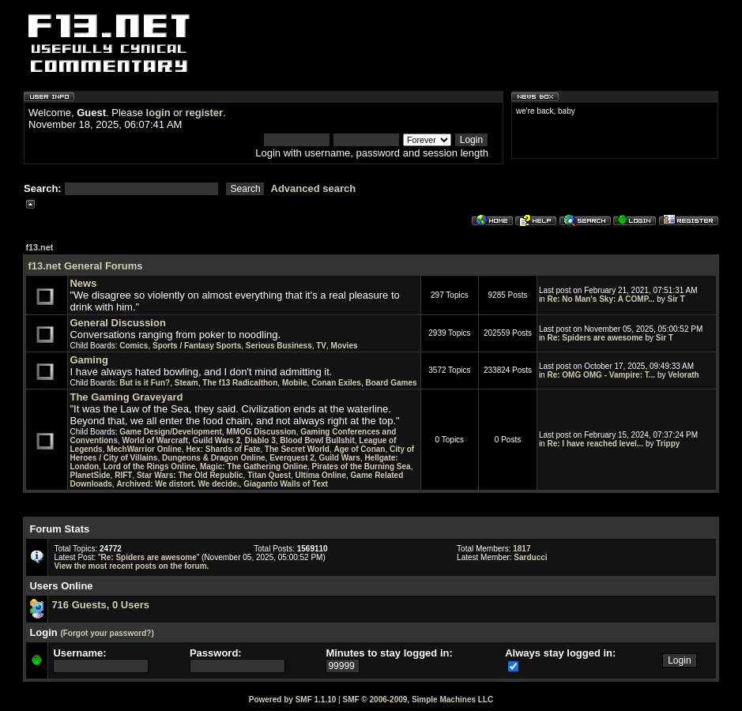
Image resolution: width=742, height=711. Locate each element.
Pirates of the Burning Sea (361, 466)
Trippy (668, 443)
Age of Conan (359, 449)
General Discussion (117, 323)
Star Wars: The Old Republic (190, 475)
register (204, 112)
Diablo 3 (260, 440)
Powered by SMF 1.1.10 (293, 699)
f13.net (39, 247)
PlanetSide (90, 475)
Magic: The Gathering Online (253, 466)
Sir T (676, 299)
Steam (186, 382)
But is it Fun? (144, 382)
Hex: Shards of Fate (223, 449)
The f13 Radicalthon (239, 382)
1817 (521, 548)
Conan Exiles (336, 382)
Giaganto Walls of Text (285, 484)
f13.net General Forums (85, 266)
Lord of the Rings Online (150, 466)
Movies (344, 345)
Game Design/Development (170, 431)
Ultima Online (321, 475)
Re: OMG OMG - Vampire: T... (601, 375)
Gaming (88, 360)
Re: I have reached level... (595, 443)
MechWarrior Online (144, 449)
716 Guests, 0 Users (100, 605)
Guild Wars (339, 457)
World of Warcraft (155, 440)
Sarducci (530, 557)
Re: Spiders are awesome (594, 337)
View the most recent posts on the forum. (131, 566)
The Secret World (297, 449)
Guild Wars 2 (217, 440)
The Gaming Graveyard (126, 397)
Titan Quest (269, 475)
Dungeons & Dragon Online (214, 457)
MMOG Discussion (261, 431)
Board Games (391, 382)
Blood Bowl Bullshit (317, 440)
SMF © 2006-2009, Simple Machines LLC (417, 699)
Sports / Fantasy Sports (197, 345)
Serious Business (279, 345)
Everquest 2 (292, 457)
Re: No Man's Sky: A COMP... (600, 299)
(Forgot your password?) (106, 633)
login (158, 112)
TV (321, 345)
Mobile (294, 382)
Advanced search (313, 188)
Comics (133, 345)
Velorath (683, 375)
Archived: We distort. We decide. (177, 484)
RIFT (123, 475)
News (83, 283)
